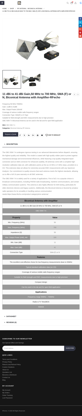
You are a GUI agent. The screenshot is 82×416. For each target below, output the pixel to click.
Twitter (24, 135)
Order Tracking (7, 395)
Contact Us (6, 377)
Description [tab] (12, 144)
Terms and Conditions (9, 359)
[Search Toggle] (68, 3)
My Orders (6, 393)
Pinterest (37, 135)
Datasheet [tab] (11, 316)
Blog (3, 380)
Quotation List (7, 372)
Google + (33, 135)
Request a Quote (10, 134)
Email (42, 135)
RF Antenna (26, 128)
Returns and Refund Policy (11, 364)
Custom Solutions (8, 367)
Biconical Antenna (16, 128)
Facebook (20, 135)
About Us (5, 370)
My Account (6, 390)
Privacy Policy (7, 362)
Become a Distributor (9, 375)
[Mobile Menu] (2, 3)
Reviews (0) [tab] (11, 322)
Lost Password (7, 398)
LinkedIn (29, 135)
